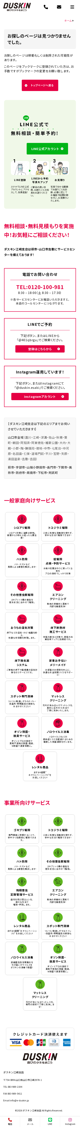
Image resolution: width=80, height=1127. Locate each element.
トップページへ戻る (42, 85)
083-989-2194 (15, 1086)
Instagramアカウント (40, 396)
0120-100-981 (46, 287)
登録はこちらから (40, 349)
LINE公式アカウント (45, 149)
